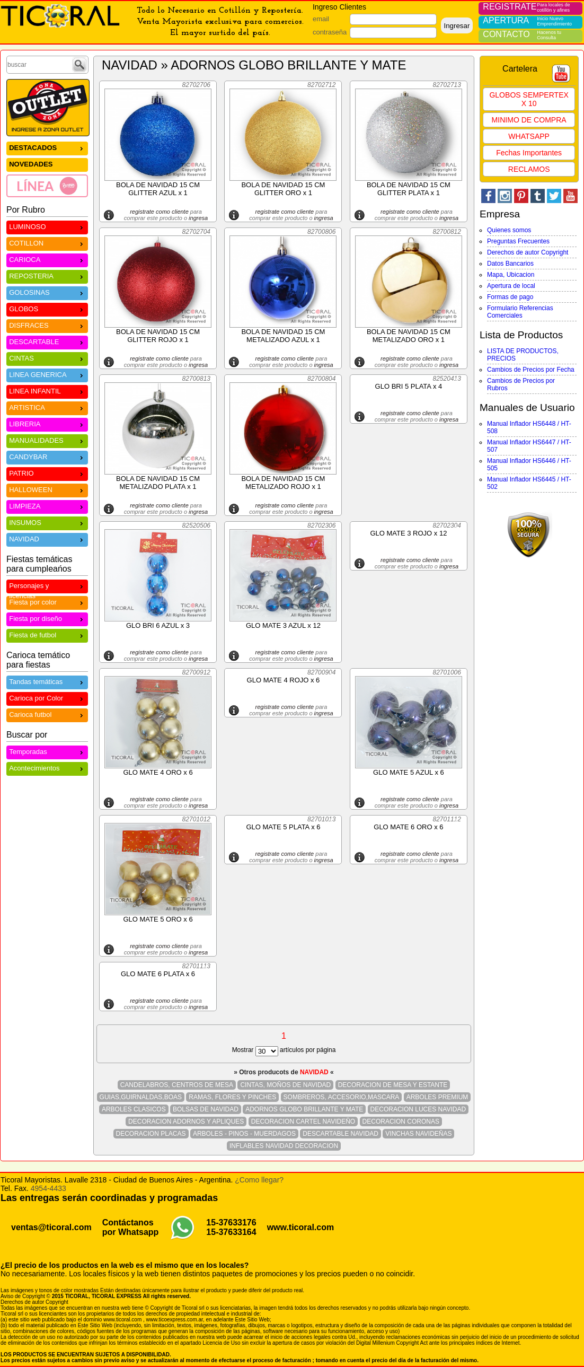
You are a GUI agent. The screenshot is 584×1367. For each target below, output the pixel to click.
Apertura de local (511, 286)
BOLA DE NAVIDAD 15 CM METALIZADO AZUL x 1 (283, 336)
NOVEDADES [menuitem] (30, 164)
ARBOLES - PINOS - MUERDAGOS (244, 1133)
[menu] (47, 169)
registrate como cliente (159, 211)
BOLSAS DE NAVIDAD (205, 1109)
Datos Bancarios (510, 263)
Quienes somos (509, 230)
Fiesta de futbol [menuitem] (47, 634)
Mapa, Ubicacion (510, 274)
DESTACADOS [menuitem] (47, 147)
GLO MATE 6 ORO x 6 (408, 827)
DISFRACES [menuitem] (47, 324)
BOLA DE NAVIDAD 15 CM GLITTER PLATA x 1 (408, 189)
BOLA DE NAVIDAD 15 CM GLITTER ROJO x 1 (158, 336)
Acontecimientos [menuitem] (47, 767)
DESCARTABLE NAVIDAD (340, 1133)
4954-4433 (48, 1188)
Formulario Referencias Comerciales (520, 311)
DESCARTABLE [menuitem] (47, 341)
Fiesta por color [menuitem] (47, 601)
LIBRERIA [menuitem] (47, 423)
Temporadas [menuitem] (47, 751)
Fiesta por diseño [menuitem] (47, 618)
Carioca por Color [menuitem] (47, 697)
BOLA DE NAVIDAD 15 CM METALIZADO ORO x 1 (408, 336)
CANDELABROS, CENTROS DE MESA (176, 1085)
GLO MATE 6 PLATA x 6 (158, 974)
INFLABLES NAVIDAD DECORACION (283, 1146)
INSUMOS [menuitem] (47, 522)
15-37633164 (231, 1232)
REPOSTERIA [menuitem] (47, 275)
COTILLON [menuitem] (47, 242)
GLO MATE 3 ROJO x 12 (408, 533)
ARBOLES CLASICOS (134, 1109)
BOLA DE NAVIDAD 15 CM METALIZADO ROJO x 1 (283, 482)
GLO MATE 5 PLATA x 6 (283, 827)
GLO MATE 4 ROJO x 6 (283, 680)
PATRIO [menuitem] (47, 472)
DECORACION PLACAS (151, 1133)
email (321, 19)
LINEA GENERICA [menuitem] (47, 374)
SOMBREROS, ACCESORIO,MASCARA (342, 1097)
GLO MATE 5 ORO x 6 (157, 919)
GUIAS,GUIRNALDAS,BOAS (141, 1097)
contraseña (330, 32)
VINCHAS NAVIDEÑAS (418, 1133)
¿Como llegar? (259, 1180)
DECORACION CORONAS (400, 1121)
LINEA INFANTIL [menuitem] (47, 390)
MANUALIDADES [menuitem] (47, 439)
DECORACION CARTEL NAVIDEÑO (303, 1121)
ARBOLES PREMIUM (437, 1097)
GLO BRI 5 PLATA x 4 (409, 386)
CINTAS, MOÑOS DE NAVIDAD (285, 1085)
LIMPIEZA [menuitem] (47, 505)
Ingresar (457, 26)
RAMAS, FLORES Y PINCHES (232, 1097)
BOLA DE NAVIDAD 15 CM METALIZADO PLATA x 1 (158, 482)
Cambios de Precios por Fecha (530, 369)
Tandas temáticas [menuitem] (47, 681)
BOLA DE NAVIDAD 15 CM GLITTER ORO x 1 (283, 189)
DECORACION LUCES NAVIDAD (418, 1109)
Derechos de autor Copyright (527, 252)
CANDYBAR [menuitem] (47, 456)
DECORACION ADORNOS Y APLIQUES (186, 1121)
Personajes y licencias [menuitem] (47, 587)
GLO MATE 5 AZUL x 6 (408, 772)
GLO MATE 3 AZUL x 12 (283, 625)
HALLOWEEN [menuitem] (47, 489)
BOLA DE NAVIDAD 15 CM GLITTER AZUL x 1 (158, 189)
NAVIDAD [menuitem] (47, 538)
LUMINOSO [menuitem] (47, 226)
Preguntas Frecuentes (518, 241)
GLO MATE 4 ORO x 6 (157, 772)
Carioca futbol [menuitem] (47, 713)
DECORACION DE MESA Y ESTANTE (393, 1085)
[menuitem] (47, 185)
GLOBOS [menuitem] (47, 308)
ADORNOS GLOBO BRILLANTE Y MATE (304, 1109)
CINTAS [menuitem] (47, 357)
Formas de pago (510, 297)
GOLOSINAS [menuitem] (47, 291)
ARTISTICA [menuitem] (47, 406)
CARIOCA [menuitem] (47, 259)
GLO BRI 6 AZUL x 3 (158, 625)
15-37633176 (231, 1222)
